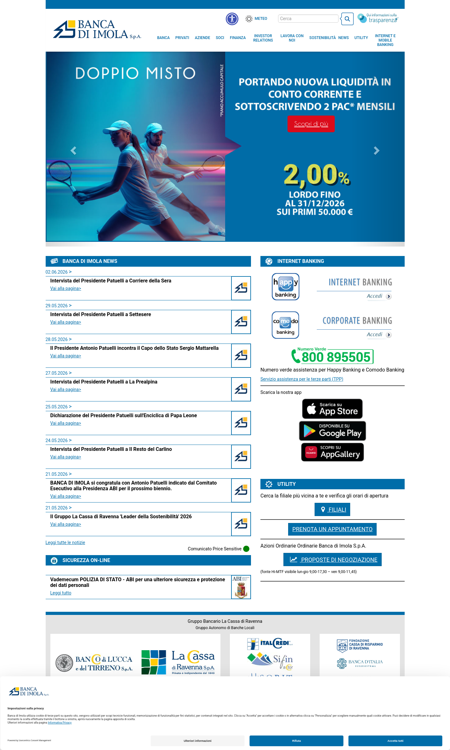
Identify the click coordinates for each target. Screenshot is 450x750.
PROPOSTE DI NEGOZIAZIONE (333, 559)
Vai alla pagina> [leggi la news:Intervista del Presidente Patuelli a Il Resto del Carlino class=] (65, 456)
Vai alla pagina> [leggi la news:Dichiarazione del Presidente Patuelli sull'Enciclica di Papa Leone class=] (65, 423)
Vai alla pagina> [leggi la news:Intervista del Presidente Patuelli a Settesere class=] (65, 322)
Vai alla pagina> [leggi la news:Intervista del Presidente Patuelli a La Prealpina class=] (65, 389)
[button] (232, 19)
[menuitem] (163, 38)
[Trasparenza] (377, 18)
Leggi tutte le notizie (65, 542)
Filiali (332, 509)
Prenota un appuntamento (332, 529)
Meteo (261, 18)
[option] (225, 148)
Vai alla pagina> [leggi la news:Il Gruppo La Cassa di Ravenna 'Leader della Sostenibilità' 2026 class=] (65, 524)
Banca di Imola (96, 29)
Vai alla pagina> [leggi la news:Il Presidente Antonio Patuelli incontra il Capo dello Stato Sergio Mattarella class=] (65, 355)
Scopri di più (311, 123)
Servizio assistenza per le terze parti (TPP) (301, 379)
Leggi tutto (60, 592)
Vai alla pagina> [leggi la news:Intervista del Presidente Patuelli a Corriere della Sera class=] (65, 288)
